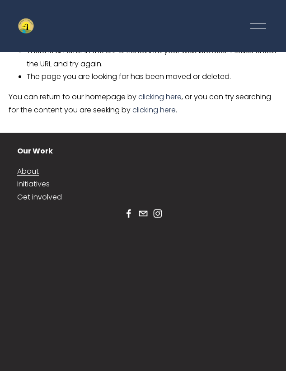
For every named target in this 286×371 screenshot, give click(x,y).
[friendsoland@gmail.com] (143, 213)
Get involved (39, 197)
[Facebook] (128, 213)
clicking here (160, 97)
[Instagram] (157, 213)
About (28, 171)
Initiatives (33, 184)
